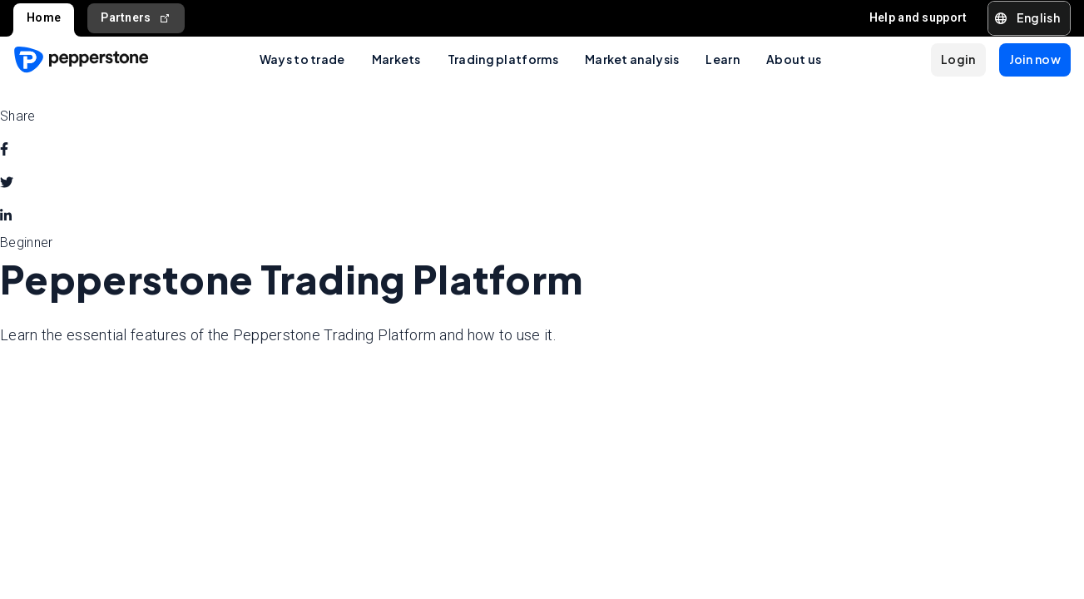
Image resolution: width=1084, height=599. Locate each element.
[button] (1029, 18)
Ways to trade (302, 59)
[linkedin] (6, 216)
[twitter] (6, 183)
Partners (136, 18)
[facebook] (4, 149)
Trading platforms (503, 59)
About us (793, 59)
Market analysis (632, 59)
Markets (396, 59)
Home (44, 17)
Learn (722, 59)
